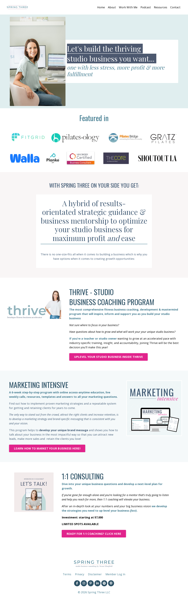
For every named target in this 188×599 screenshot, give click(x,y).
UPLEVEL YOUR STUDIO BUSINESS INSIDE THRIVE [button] (108, 357)
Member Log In (115, 574)
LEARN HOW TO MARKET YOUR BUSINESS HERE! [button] (47, 448)
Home (101, 7)
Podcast (145, 7)
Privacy (79, 574)
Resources (160, 7)
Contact (175, 7)
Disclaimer (95, 574)
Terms (67, 574)
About (112, 7)
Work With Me (128, 7)
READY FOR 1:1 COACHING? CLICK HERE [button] (94, 534)
